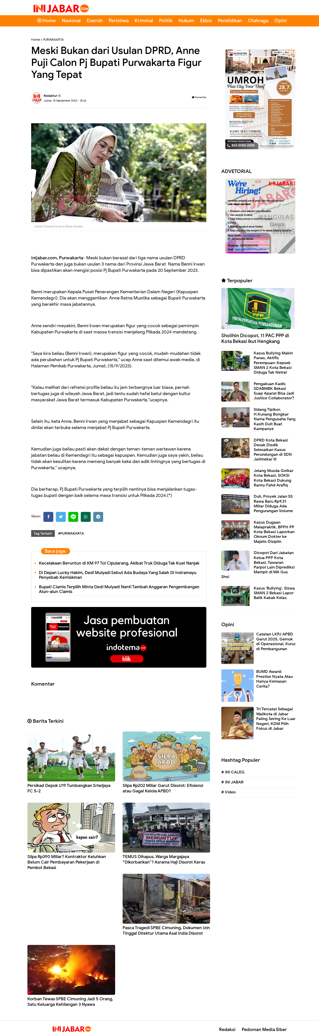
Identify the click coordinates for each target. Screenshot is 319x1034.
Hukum (186, 20)
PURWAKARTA (53, 39)
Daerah (95, 20)
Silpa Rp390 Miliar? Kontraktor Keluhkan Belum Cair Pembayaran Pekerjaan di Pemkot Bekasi (66, 862)
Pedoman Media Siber (264, 1029)
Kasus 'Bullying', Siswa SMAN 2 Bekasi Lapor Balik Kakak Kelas (274, 593)
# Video (228, 792)
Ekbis (206, 20)
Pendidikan (230, 20)
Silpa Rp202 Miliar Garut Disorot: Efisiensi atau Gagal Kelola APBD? (163, 788)
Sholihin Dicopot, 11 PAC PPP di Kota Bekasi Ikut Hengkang (255, 338)
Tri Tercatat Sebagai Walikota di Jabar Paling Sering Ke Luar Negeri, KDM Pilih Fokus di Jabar (276, 719)
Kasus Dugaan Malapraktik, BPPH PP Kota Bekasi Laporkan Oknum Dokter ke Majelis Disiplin (274, 532)
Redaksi (227, 1029)
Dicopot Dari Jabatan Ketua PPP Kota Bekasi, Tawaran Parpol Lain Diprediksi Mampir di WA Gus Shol (258, 564)
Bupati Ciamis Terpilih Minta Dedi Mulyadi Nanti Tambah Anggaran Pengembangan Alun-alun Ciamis (119, 589)
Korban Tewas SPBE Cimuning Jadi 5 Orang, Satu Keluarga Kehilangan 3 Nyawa (70, 1001)
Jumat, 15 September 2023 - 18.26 (65, 100)
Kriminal (144, 20)
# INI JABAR (232, 782)
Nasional (71, 20)
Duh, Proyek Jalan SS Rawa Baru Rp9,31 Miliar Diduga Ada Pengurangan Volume (273, 503)
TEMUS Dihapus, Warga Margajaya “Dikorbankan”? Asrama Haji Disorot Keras (164, 859)
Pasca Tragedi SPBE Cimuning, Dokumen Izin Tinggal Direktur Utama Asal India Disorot (166, 930)
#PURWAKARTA (71, 533)
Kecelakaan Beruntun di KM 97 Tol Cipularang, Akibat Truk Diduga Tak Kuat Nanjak (119, 563)
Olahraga (258, 20)
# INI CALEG (232, 772)
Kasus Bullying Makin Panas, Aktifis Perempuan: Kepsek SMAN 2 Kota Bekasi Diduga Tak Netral (273, 363)
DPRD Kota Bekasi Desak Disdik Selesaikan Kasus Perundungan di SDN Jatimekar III (273, 450)
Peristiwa (119, 20)
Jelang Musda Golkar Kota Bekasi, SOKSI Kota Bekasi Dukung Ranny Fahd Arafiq (273, 478)
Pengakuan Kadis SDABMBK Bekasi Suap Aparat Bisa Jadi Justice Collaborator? (274, 391)
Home (46, 20)
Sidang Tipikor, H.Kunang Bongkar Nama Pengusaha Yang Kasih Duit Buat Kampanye (275, 419)
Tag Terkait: (43, 533)
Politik (165, 20)
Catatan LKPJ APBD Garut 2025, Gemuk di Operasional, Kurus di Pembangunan (276, 641)
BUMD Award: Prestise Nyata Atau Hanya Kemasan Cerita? (274, 679)
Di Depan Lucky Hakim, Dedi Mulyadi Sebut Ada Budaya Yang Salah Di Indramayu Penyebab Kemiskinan (117, 575)
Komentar (199, 97)
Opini (280, 20)
